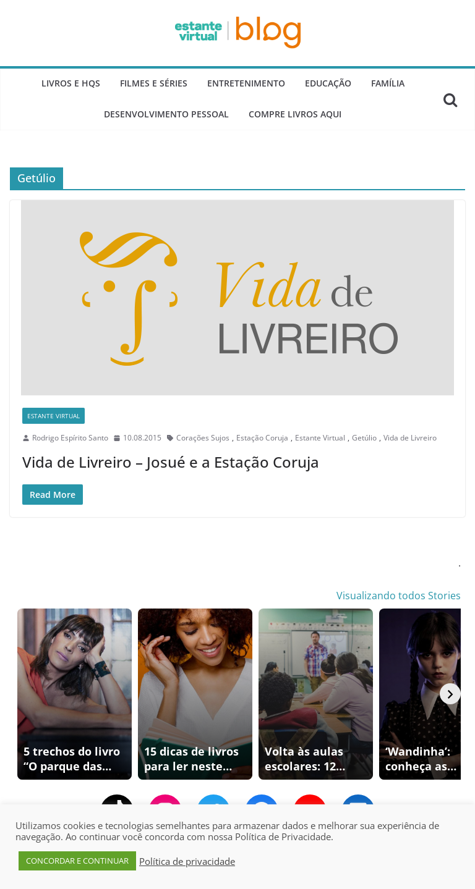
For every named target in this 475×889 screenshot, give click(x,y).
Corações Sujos (202, 437)
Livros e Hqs (70, 83)
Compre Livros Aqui (295, 114)
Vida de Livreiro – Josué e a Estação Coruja (170, 462)
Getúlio (364, 437)
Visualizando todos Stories (398, 595)
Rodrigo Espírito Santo (70, 437)
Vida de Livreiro (410, 437)
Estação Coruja (262, 437)
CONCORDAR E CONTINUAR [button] (77, 860)
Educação (328, 83)
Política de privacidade (187, 861)
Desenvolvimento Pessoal (166, 114)
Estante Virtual (53, 415)
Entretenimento (246, 83)
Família (387, 83)
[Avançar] (450, 693)
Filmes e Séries (153, 83)
